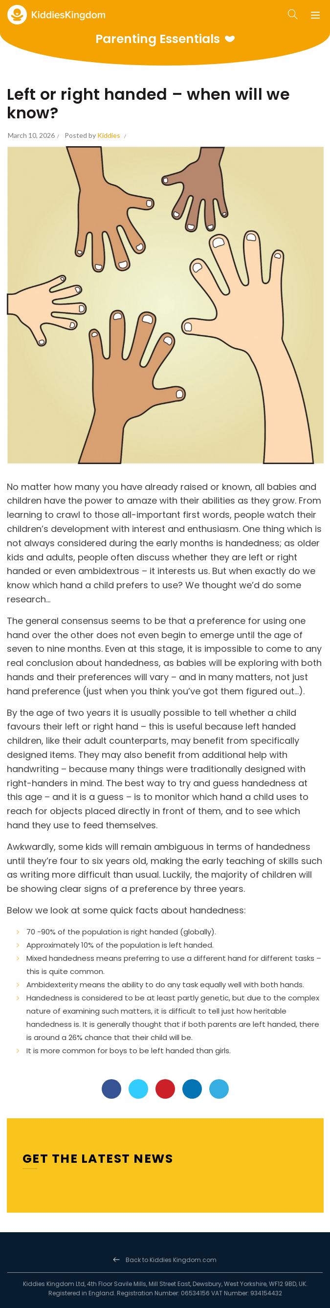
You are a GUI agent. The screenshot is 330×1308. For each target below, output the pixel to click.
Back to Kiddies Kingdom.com (171, 1260)
